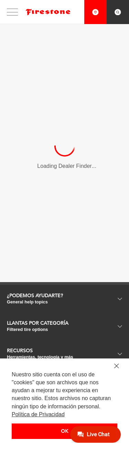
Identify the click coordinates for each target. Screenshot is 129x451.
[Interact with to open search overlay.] (118, 12)
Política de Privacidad (38, 414)
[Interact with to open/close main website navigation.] (14, 12)
